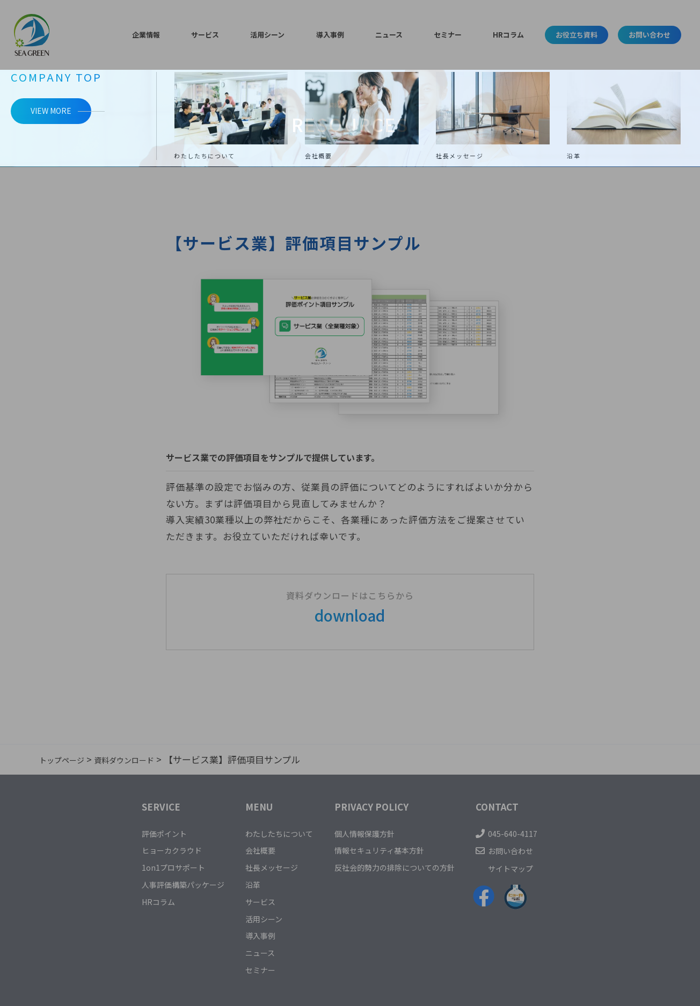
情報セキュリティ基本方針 (389, 849)
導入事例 (327, 34)
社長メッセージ (264, 866)
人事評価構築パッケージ (161, 884)
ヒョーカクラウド (147, 849)
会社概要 (250, 849)
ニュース (373, 34)
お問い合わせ (637, 34)
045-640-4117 (541, 833)
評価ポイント (138, 833)
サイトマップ (541, 867)
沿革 (241, 884)
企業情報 (179, 34)
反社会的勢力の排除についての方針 (407, 866)
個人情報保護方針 (371, 833)
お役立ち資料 (541, 34)
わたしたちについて (272, 833)
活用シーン (275, 34)
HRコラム (467, 34)
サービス (225, 34)
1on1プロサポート (148, 866)
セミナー (418, 34)
